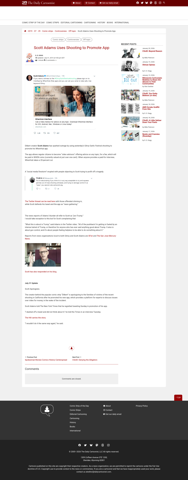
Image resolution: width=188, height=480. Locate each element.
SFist (90, 236)
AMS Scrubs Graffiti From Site (150, 108)
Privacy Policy (142, 406)
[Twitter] (142, 3)
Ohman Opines (148, 65)
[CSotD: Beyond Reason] (130, 53)
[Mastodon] (151, 3)
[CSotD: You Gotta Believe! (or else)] (130, 95)
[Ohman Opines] (130, 66)
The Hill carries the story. (35, 318)
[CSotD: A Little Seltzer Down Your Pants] (130, 122)
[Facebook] (137, 3)
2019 (30, 31)
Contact (90, 3)
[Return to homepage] (47, 420)
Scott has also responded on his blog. (41, 272)
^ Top (178, 397)
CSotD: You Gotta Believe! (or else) (149, 95)
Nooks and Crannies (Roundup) (151, 135)
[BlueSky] (146, 3)
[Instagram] (160, 3)
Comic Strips (52, 22)
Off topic (72, 31)
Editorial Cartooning (71, 22)
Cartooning (90, 22)
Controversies (61, 31)
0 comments (51, 60)
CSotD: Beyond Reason (152, 51)
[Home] (25, 31)
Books (110, 22)
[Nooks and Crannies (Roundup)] (130, 136)
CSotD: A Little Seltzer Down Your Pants (152, 121)
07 (35, 31)
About (76, 3)
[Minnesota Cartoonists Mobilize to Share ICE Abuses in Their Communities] (130, 79)
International (122, 22)
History (101, 22)
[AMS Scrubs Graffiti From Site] (130, 108)
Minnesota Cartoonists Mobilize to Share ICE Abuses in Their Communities (152, 81)
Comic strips (47, 31)
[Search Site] (164, 3)
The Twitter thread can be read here (40, 201)
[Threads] (155, 3)
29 (39, 31)
